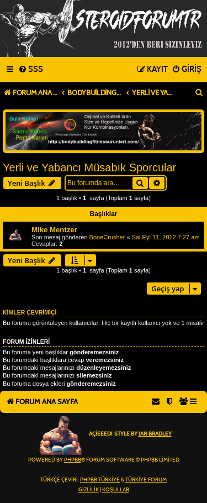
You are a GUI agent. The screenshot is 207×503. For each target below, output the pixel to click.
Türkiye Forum (146, 480)
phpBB (72, 460)
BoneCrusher (107, 237)
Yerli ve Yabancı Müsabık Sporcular (89, 167)
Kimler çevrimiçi (29, 312)
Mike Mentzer (54, 230)
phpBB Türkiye (100, 480)
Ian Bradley (155, 434)
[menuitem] (30, 69)
